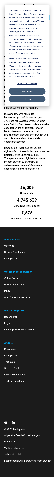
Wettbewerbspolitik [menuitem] (14, 448)
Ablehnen (27, 99)
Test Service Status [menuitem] (14, 381)
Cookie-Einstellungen (27, 83)
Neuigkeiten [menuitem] (10, 258)
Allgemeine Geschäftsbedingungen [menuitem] (22, 435)
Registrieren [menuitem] (11, 316)
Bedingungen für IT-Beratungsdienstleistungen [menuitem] (27, 460)
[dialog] (27, 55)
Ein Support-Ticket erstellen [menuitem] (19, 329)
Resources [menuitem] (10, 349)
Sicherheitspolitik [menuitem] (13, 454)
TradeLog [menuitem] (9, 361)
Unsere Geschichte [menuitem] (14, 252)
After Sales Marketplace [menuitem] (17, 297)
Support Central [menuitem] (13, 368)
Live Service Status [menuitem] (14, 374)
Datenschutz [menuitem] (10, 441)
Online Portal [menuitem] (11, 278)
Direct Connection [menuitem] (14, 284)
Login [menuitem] (7, 323)
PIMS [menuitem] (7, 290)
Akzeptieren (27, 91)
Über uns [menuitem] (9, 245)
